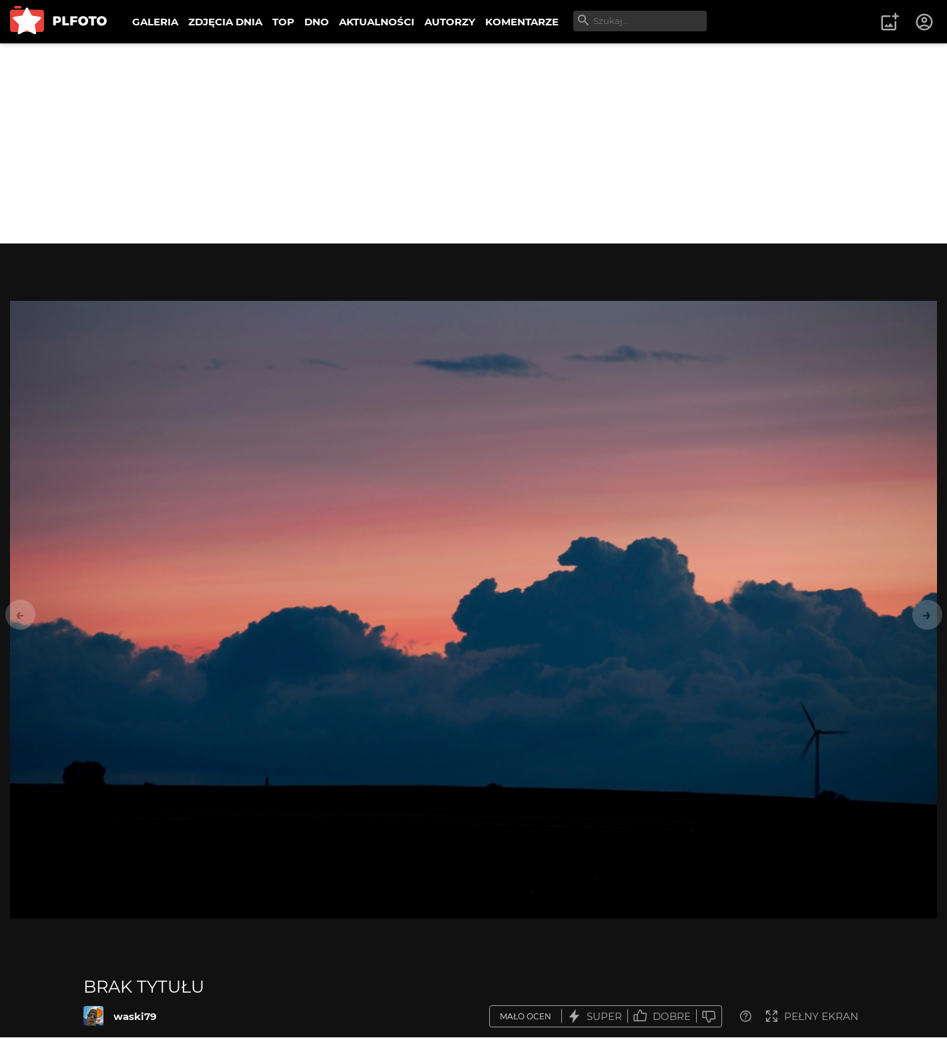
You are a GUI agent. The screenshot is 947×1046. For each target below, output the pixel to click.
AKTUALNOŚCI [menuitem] (376, 21)
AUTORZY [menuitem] (449, 21)
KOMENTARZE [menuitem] (522, 21)
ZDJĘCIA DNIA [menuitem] (225, 21)
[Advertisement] (473, 143)
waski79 (135, 1016)
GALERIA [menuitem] (155, 21)
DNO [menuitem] (316, 21)
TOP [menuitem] (283, 21)
